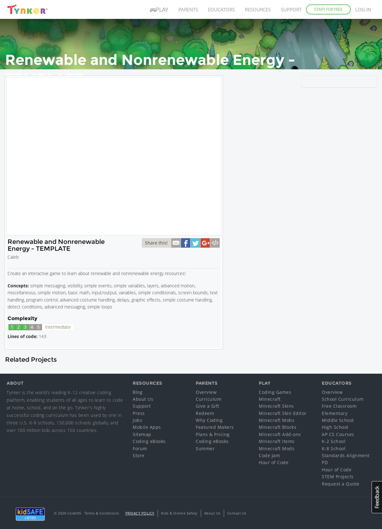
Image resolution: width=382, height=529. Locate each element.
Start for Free (328, 9)
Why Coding (209, 420)
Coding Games (275, 392)
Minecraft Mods (276, 448)
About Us (143, 399)
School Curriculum (343, 399)
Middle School (338, 420)
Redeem (205, 413)
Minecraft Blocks (277, 427)
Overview (206, 392)
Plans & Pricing (213, 434)
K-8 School (333, 448)
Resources (258, 9)
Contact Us (236, 513)
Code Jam (269, 455)
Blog (137, 392)
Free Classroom (339, 406)
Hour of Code (273, 462)
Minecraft (270, 399)
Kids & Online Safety (179, 513)
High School (335, 427)
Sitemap (142, 434)
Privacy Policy (139, 513)
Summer (205, 448)
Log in (363, 9)
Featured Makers (215, 427)
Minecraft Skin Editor (283, 413)
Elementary (334, 413)
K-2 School (333, 441)
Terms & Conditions (101, 513)
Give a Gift (207, 406)
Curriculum (208, 399)
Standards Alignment (346, 455)
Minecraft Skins (276, 406)
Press (139, 413)
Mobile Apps (147, 427)
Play (159, 9)
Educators (221, 9)
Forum (140, 448)
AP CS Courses (338, 434)
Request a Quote (341, 484)
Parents (188, 9)
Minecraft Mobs (276, 420)
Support (291, 9)
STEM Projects (338, 477)
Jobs (137, 420)
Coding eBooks (149, 441)
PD (325, 462)
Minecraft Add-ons (280, 434)
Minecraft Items (277, 441)
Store (139, 455)
